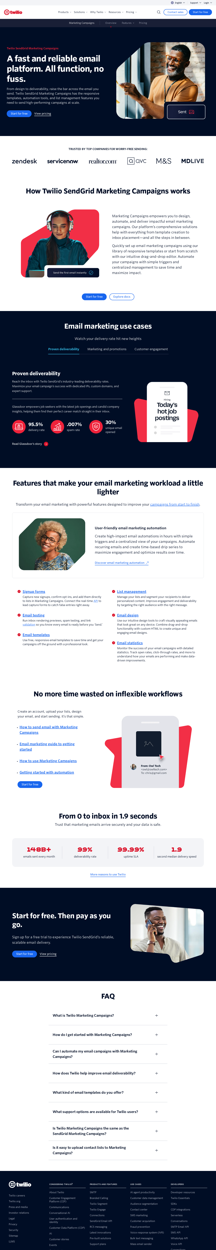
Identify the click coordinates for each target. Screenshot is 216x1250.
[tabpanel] (108, 411)
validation (29, 624)
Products (64, 12)
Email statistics (130, 643)
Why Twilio (98, 12)
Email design (128, 615)
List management (131, 592)
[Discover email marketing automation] (121, 563)
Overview (110, 23)
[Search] (158, 12)
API (95, 601)
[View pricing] (42, 113)
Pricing (131, 12)
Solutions (80, 12)
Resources (116, 12)
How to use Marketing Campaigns (48, 761)
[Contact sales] (175, 12)
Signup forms (34, 592)
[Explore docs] (121, 296)
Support (195, 3)
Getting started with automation (47, 772)
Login (208, 3)
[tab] (63, 350)
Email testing (34, 615)
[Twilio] (13, 12)
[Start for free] (200, 12)
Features (126, 23)
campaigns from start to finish (174, 504)
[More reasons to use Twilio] (108, 874)
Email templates (36, 635)
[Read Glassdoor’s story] (30, 444)
